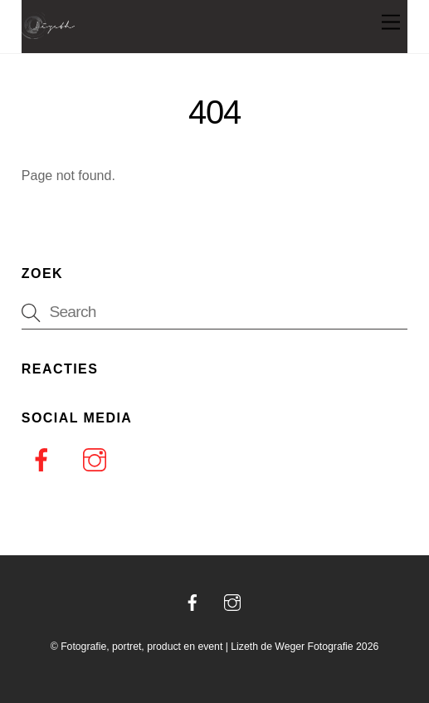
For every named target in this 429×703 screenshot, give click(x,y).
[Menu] (390, 23)
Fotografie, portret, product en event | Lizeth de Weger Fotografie (207, 646)
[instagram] (97, 459)
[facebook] (44, 459)
